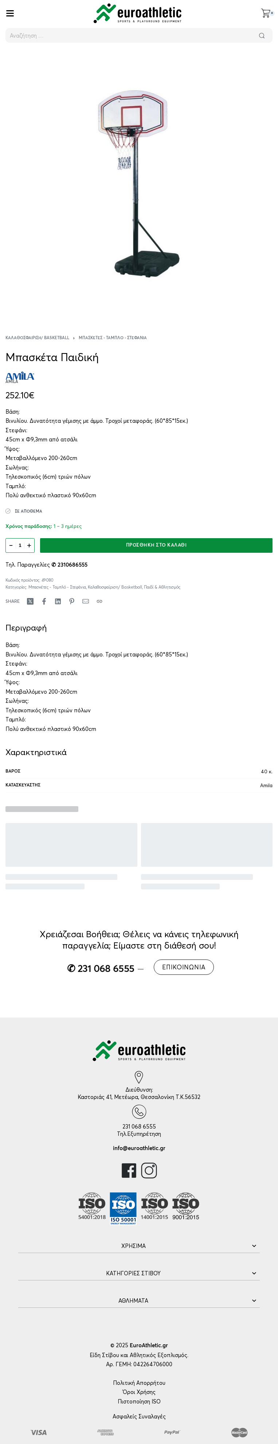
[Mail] (85, 601)
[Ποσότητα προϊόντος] (20, 545)
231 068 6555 (139, 1126)
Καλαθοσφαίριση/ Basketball (37, 338)
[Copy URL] (99, 601)
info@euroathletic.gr (139, 1148)
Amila (266, 785)
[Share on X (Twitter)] (30, 601)
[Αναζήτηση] (262, 35)
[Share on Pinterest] (71, 601)
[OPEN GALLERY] (139, 184)
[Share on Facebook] (44, 601)
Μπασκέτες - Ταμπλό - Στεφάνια (113, 338)
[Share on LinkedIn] (58, 601)
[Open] (10, 13)
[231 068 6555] (139, 1111)
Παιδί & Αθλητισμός (162, 587)
